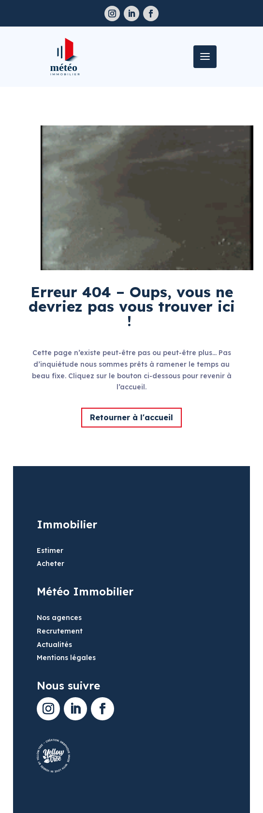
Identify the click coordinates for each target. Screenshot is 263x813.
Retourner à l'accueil (131, 417)
